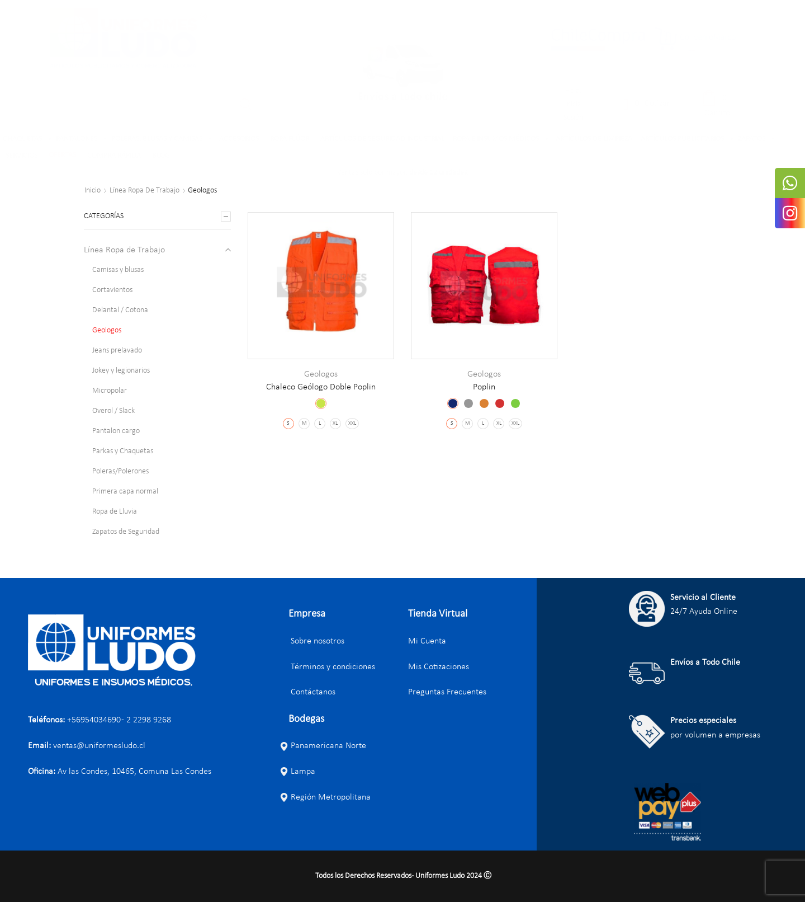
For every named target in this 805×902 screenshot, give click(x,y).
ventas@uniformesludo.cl (99, 745)
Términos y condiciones (327, 667)
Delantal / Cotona (120, 310)
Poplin (484, 387)
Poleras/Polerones (120, 471)
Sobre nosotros (312, 641)
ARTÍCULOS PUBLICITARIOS (688, 139)
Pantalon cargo (116, 431)
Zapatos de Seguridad (125, 532)
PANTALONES (82, 139)
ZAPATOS (757, 139)
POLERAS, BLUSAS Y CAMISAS (162, 139)
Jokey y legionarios (121, 371)
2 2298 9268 (148, 720)
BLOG (161, 156)
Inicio (92, 191)
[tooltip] (790, 183)
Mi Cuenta (427, 641)
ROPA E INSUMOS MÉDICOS (501, 139)
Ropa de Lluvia (114, 512)
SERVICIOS (21, 156)
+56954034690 (94, 720)
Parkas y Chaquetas (122, 451)
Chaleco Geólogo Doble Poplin (321, 387)
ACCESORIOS (239, 139)
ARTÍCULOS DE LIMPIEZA (594, 139)
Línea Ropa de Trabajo (144, 191)
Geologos (321, 374)
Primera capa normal (125, 491)
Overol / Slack (113, 411)
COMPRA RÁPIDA (114, 156)
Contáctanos (307, 692)
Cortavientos (112, 290)
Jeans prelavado (117, 350)
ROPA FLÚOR (289, 139)
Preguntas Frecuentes (447, 692)
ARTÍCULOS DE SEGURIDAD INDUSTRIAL (382, 139)
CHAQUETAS (28, 139)
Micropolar (109, 391)
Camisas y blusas (118, 270)
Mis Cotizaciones (438, 667)
